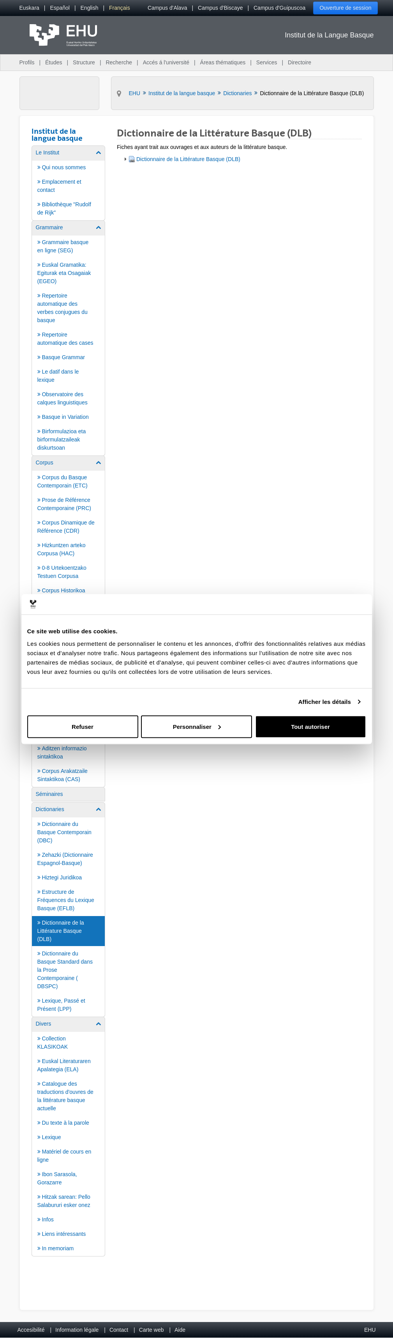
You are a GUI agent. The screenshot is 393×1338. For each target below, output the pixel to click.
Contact (118, 1330)
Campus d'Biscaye (220, 8)
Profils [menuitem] (27, 62)
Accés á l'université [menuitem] (166, 62)
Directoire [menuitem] (299, 62)
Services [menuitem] (266, 62)
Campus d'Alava (167, 8)
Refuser (82, 726)
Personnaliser (197, 726)
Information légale (77, 1330)
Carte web (151, 1330)
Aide (179, 1330)
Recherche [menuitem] (119, 62)
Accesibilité (31, 1330)
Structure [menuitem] (84, 62)
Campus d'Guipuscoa (279, 8)
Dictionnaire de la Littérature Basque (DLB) (188, 159)
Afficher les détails (324, 701)
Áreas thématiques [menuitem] (223, 62)
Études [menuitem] (53, 62)
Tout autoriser (310, 726)
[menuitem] (29, 8)
